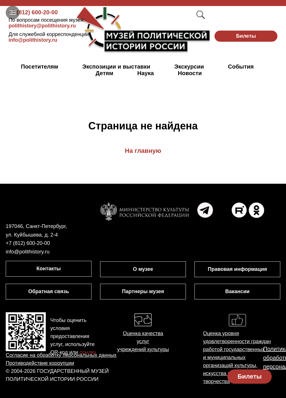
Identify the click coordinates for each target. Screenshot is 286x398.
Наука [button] (145, 73)
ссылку (88, 352)
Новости (190, 73)
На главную (143, 150)
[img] (143, 30)
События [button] (241, 66)
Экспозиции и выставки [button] (116, 66)
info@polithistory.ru (49, 37)
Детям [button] (104, 73)
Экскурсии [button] (189, 66)
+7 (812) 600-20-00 (33, 12)
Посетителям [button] (39, 66)
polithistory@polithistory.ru (47, 23)
